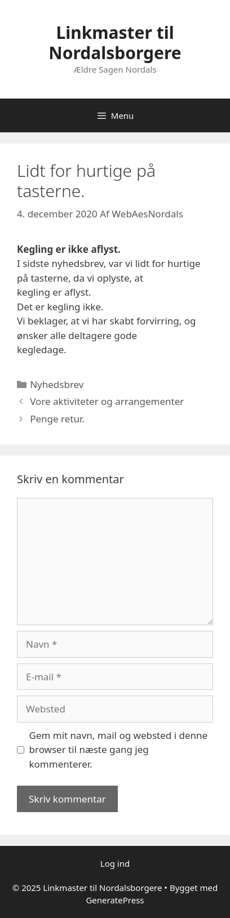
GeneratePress (115, 900)
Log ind (115, 863)
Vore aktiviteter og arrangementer (107, 401)
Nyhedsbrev (56, 384)
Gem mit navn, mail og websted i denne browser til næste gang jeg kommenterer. (118, 749)
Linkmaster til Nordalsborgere (114, 42)
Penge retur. (57, 418)
